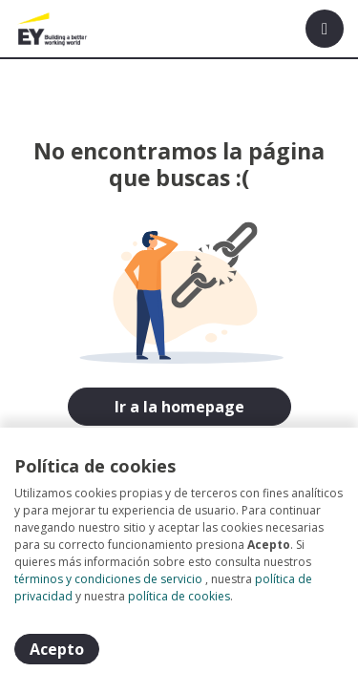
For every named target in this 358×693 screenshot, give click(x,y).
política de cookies (179, 596)
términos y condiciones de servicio (108, 579)
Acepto (57, 649)
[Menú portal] (324, 29)
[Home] (54, 28)
